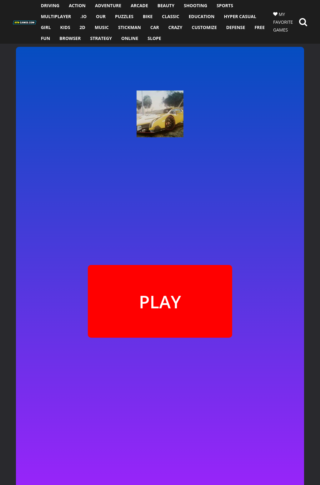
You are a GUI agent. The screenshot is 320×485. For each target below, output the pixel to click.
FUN (45, 38)
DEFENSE (235, 27)
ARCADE (139, 5)
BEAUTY (166, 5)
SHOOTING (195, 5)
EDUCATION (202, 16)
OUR (101, 16)
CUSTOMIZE (204, 27)
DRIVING (50, 5)
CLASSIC (170, 16)
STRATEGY (101, 38)
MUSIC (102, 27)
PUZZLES (124, 16)
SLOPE (154, 38)
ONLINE (129, 38)
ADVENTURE (108, 5)
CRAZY (175, 27)
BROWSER (70, 38)
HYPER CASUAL (240, 16)
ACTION (77, 5)
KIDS (65, 27)
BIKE (147, 16)
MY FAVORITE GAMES (283, 22)
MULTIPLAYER (56, 16)
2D (82, 27)
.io (83, 16)
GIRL (46, 27)
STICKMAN (129, 27)
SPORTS (225, 5)
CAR (154, 27)
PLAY (160, 301)
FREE (259, 27)
